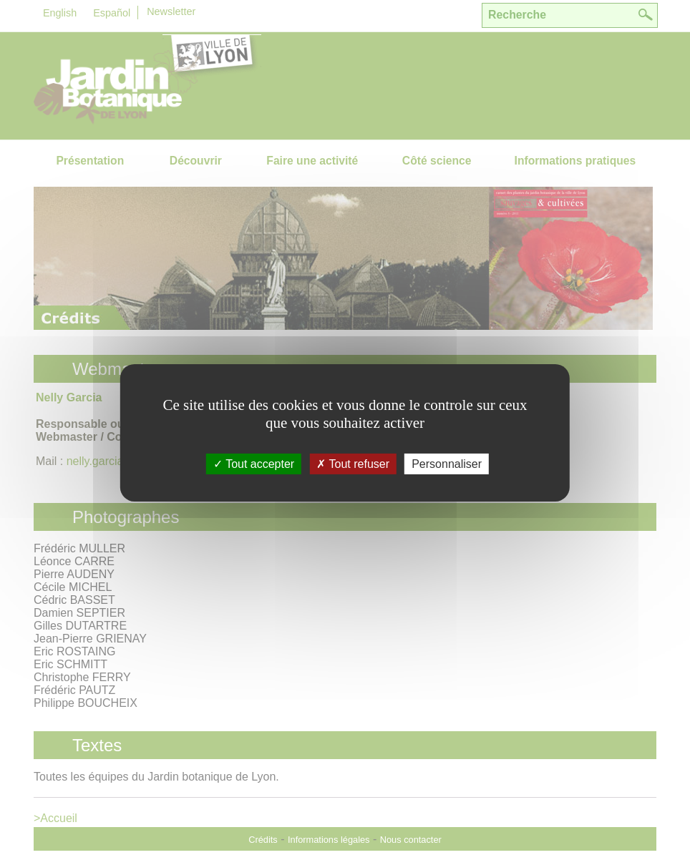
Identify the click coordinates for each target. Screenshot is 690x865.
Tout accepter (253, 463)
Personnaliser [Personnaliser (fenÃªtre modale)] (447, 463)
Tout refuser (352, 463)
